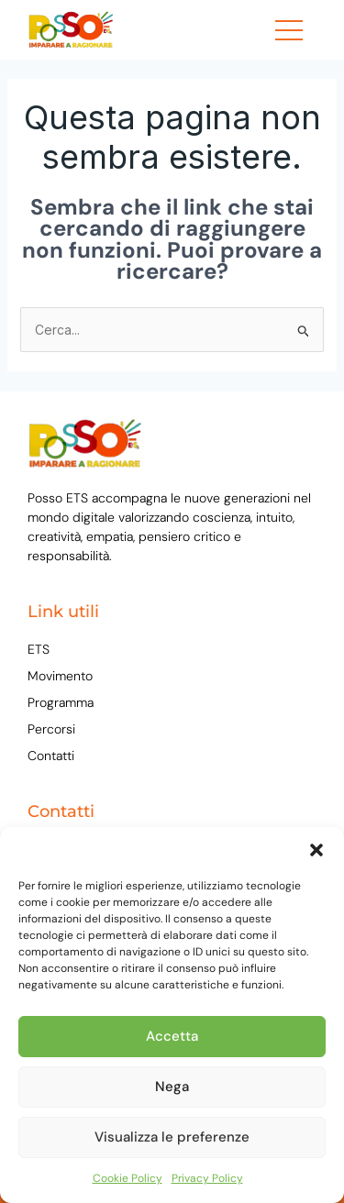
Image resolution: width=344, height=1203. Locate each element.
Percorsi (51, 729)
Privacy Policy (207, 1178)
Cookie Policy (127, 1178)
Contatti (51, 755)
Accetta (172, 1036)
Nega (172, 1086)
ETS (39, 649)
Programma (61, 702)
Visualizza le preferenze (172, 1137)
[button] (316, 850)
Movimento (60, 676)
